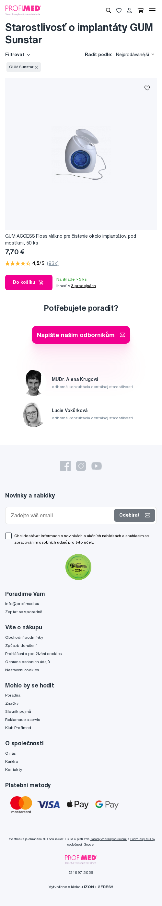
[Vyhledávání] (108, 10)
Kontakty (13, 769)
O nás (10, 753)
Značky (11, 703)
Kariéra (11, 761)
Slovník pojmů (18, 711)
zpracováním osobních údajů (40, 542)
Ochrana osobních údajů (27, 662)
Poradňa (12, 695)
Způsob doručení (21, 645)
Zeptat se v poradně (23, 612)
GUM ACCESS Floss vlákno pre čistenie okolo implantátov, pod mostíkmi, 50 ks (70, 239)
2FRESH (105, 887)
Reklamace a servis (22, 719)
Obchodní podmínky (24, 637)
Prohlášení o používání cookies (33, 653)
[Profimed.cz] (23, 10)
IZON (89, 887)
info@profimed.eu (22, 603)
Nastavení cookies (22, 670)
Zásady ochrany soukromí (108, 838)
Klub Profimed (18, 727)
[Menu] (152, 10)
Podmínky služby (142, 838)
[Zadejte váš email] (61, 515)
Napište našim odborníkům (81, 335)
